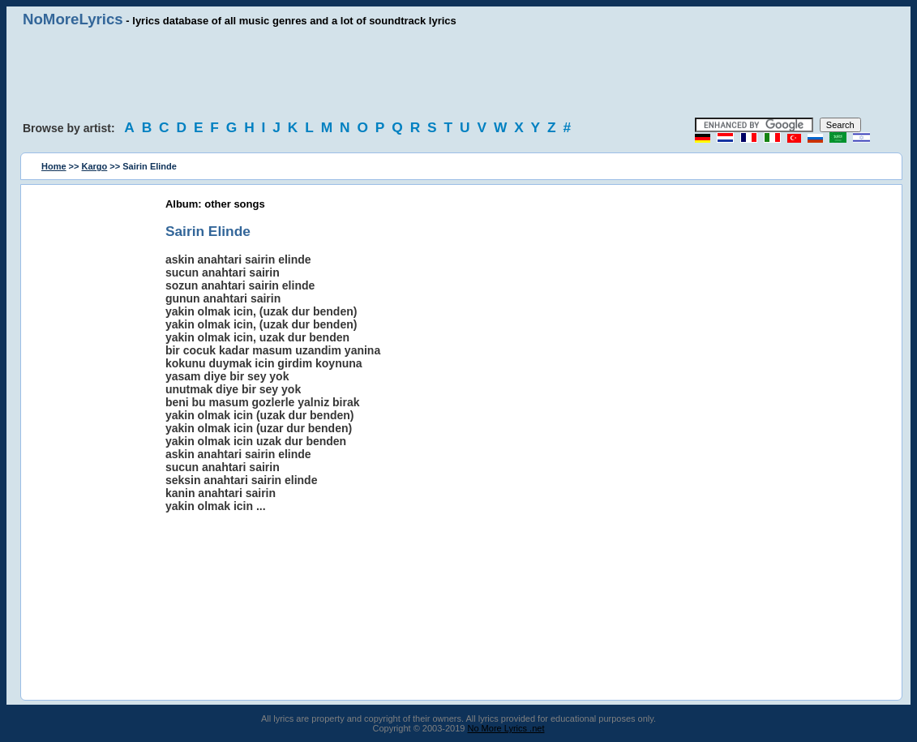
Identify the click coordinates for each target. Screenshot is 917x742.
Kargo (95, 166)
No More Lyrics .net (506, 728)
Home (53, 166)
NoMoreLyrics (73, 19)
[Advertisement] (459, 72)
